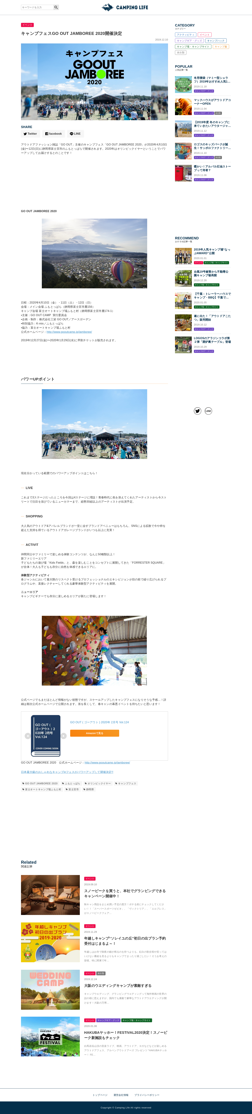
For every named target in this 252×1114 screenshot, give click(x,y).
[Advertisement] (94, 188)
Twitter (32, 133)
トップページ (100, 1095)
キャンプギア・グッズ (189, 40)
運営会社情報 (121, 1095)
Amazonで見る (94, 733)
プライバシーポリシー (146, 1095)
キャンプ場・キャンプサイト (193, 46)
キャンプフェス (127, 783)
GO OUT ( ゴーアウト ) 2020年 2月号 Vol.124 (99, 722)
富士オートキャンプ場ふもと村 (43, 789)
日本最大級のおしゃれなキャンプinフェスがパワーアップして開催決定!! (67, 772)
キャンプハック (216, 40)
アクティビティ (185, 34)
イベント (27, 24)
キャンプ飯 (221, 46)
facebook (55, 133)
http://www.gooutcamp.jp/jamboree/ (69, 331)
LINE (77, 133)
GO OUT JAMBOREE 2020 (41, 783)
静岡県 (90, 789)
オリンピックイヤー (99, 783)
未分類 (180, 52)
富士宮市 (74, 789)
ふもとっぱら (72, 783)
